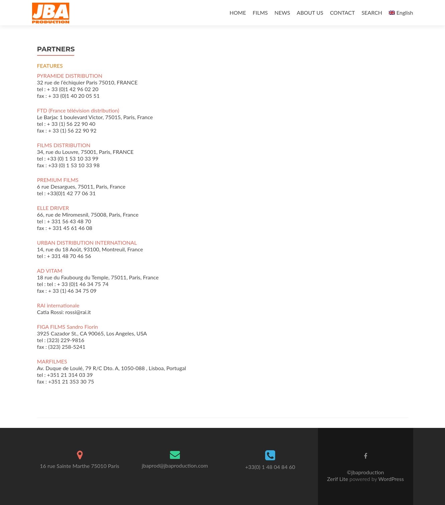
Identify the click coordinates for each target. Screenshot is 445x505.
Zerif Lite (338, 479)
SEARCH (371, 12)
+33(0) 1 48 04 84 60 (270, 467)
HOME (238, 12)
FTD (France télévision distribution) (78, 110)
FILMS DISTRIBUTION (64, 145)
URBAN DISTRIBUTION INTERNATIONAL (87, 242)
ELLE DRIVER (53, 208)
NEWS (282, 12)
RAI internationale (58, 305)
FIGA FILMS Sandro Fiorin (67, 326)
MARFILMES (52, 361)
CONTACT (342, 12)
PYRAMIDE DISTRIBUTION (69, 75)
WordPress (390, 479)
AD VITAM (50, 270)
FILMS (260, 12)
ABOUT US (310, 12)
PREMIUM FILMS (58, 180)
